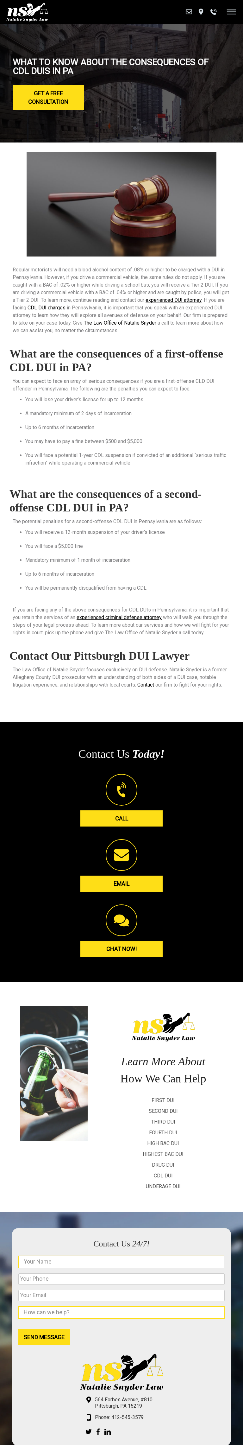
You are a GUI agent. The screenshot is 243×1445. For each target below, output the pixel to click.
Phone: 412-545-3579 (119, 1417)
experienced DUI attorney (174, 300)
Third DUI (163, 1122)
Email (121, 883)
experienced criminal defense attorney (119, 617)
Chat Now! (121, 949)
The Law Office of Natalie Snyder (120, 323)
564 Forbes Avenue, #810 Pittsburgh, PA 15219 (124, 1403)
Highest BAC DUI (163, 1154)
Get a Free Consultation (48, 97)
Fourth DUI (163, 1133)
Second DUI (163, 1111)
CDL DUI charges (46, 308)
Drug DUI (163, 1165)
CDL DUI (163, 1176)
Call (121, 818)
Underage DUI (163, 1186)
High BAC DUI (163, 1143)
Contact (145, 685)
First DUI (163, 1100)
